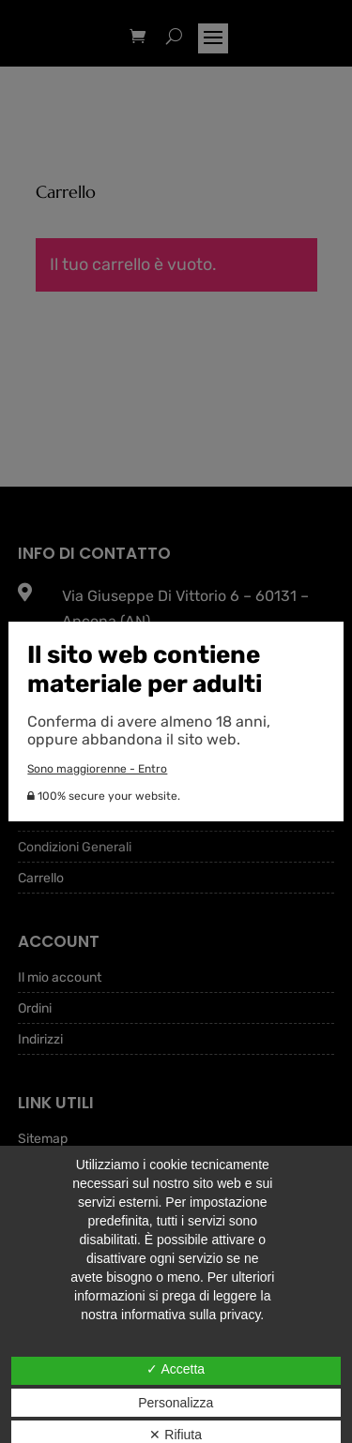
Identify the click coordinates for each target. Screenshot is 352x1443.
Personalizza (175, 1402)
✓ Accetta (175, 1368)
